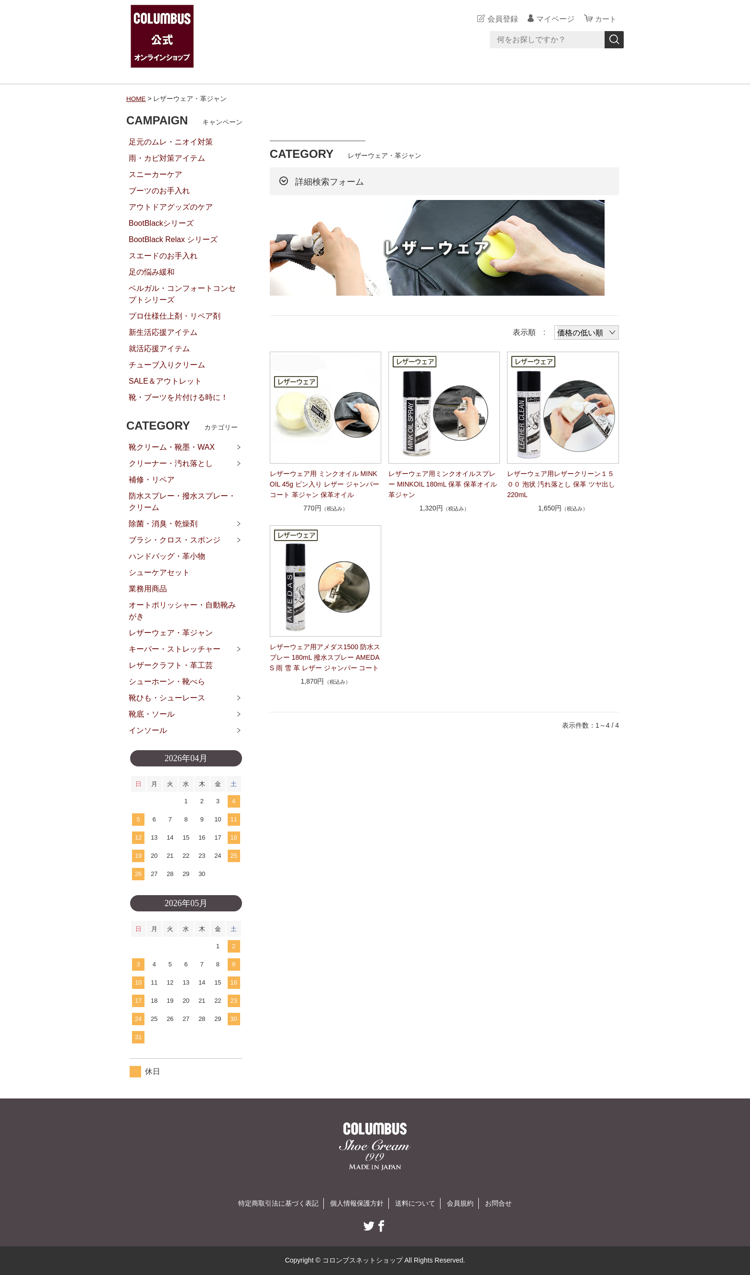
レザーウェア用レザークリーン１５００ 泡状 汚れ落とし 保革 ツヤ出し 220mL (561, 483)
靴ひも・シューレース (167, 698)
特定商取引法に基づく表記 (278, 1203)
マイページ (554, 19)
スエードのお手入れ (163, 256)
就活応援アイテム (159, 348)
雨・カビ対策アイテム (167, 158)
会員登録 (501, 19)
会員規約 (460, 1203)
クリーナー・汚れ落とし (171, 463)
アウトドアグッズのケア (171, 207)
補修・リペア (152, 480)
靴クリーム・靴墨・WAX (172, 447)
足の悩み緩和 (152, 272)
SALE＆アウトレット (165, 381)
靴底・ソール (152, 714)
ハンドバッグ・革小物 (167, 556)
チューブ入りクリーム (167, 365)
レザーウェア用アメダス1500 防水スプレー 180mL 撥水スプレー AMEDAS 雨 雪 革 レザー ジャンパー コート (325, 657)
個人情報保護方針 (357, 1203)
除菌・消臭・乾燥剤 (163, 524)
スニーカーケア (155, 174)
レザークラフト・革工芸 (171, 665)
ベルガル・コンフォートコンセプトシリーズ (182, 294)
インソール (148, 730)
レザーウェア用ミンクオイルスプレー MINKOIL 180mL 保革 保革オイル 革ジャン (442, 483)
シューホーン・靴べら (167, 681)
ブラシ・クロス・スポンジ (175, 540)
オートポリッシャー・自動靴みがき (182, 611)
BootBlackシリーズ (161, 223)
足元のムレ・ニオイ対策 (171, 142)
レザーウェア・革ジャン (171, 633)
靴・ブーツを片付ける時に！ (178, 397)
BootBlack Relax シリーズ (173, 239)
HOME (136, 98)
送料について (415, 1203)
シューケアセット (159, 572)
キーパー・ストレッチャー (175, 649)
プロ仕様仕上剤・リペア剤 (175, 316)
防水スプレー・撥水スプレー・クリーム (182, 501)
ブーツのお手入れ (159, 191)
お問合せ (498, 1203)
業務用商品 (148, 589)
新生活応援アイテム (163, 332)
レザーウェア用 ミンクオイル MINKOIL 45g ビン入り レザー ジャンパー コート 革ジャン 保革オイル (324, 483)
